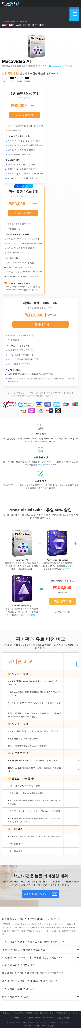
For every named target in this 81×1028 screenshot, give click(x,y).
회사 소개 (10, 1013)
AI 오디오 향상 (20, 753)
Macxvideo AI (12, 21)
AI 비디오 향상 (20, 674)
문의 (76, 1013)
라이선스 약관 (56, 1013)
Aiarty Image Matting (21, 605)
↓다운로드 (66, 569)
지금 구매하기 (24, 114)
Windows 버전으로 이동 (62, 66)
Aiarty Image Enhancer (57, 560)
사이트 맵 (20, 1013)
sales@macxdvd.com (47, 465)
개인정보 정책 (32, 1013)
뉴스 (71, 1013)
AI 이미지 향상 (20, 724)
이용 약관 (44, 1013)
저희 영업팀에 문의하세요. (37, 894)
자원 (65, 1013)
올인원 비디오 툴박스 (23, 778)
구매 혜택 (17, 829)
